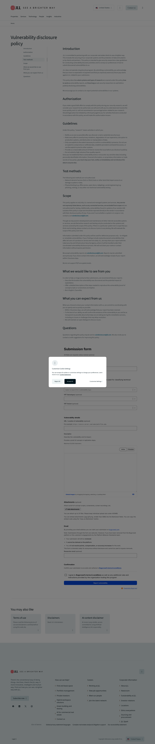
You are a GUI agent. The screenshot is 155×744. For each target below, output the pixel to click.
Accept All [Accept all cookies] (70, 381)
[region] (77, 372)
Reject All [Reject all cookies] (57, 381)
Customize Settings (96, 381)
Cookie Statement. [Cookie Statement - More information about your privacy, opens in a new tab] (65, 375)
